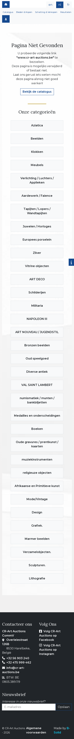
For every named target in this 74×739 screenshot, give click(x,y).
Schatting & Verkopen (46, 12)
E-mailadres (10, 712)
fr (68, 4)
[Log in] (6, 19)
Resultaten (65, 12)
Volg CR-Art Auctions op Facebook (49, 636)
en (50, 4)
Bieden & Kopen (24, 12)
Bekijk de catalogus (37, 91)
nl (59, 4)
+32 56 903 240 (17, 658)
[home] (6, 4)
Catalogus (8, 12)
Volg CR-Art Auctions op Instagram (49, 650)
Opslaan (64, 707)
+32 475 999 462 (18, 662)
